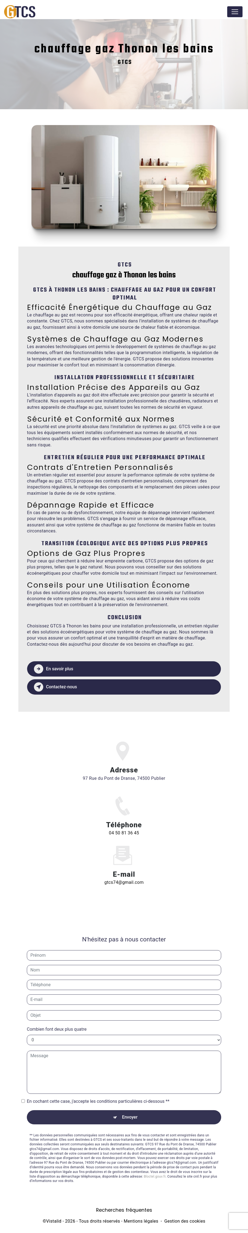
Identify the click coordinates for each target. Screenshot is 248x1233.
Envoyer (130, 1110)
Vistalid (54, 1221)
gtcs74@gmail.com (124, 875)
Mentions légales (141, 1221)
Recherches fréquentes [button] (124, 1210)
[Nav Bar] (235, 12)
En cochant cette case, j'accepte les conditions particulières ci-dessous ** (98, 1094)
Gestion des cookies (184, 1221)
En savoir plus (53, 669)
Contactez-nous (55, 687)
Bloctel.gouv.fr (155, 1170)
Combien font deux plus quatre (56, 1022)
